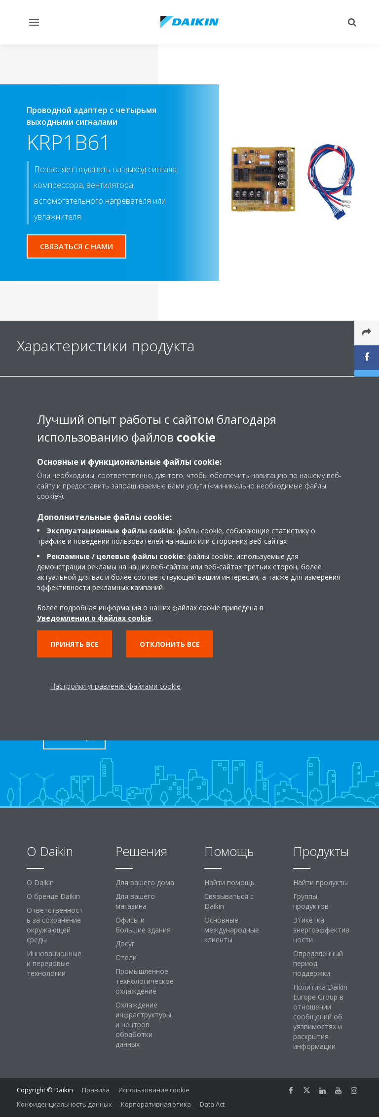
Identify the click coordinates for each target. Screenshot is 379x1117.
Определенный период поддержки (318, 963)
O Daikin (40, 882)
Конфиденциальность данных (64, 1104)
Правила (96, 1089)
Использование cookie (154, 1089)
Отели (126, 957)
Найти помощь (229, 882)
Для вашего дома (144, 882)
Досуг (125, 943)
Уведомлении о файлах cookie (94, 618)
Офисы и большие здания (143, 924)
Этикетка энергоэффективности (321, 929)
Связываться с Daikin (229, 901)
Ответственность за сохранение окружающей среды (55, 924)
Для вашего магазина (135, 901)
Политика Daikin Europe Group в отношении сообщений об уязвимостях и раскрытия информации (320, 1016)
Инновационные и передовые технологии (54, 963)
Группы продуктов (311, 901)
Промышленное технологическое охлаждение (144, 981)
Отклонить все (170, 644)
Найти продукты (320, 882)
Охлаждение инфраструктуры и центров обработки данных (143, 1024)
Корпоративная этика (156, 1104)
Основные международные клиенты (231, 929)
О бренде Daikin (53, 896)
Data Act (212, 1104)
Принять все (74, 644)
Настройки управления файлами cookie (115, 686)
